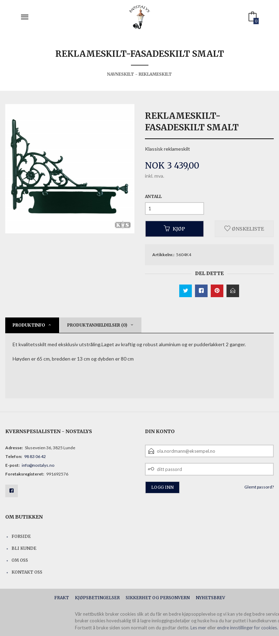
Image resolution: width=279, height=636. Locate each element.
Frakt (61, 597)
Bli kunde (24, 548)
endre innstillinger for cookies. (247, 627)
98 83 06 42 (35, 456)
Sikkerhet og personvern (158, 597)
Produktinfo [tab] (29, 325)
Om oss (20, 560)
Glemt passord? (259, 487)
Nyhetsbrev (210, 597)
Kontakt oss (27, 572)
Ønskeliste (244, 229)
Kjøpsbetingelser (97, 597)
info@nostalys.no (38, 465)
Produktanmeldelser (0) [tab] (97, 325)
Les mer (198, 627)
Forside (21, 536)
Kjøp (174, 229)
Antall (153, 196)
